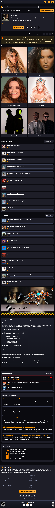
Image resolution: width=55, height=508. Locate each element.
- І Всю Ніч (12, 187)
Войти (49, 2)
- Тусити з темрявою (15, 208)
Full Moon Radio (14, 377)
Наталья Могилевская (14, 105)
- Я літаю (11, 268)
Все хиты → (49, 215)
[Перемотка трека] (31, 147)
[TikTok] (20, 495)
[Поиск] (25, 2)
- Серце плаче (18, 261)
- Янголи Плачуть (16, 166)
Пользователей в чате (16, 451)
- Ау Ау (16, 201)
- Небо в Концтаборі (19, 219)
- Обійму (14, 281)
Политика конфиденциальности (25, 498)
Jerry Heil (14, 75)
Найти (44, 2)
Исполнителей (14, 458)
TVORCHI (40, 136)
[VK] (34, 495)
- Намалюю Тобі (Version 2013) (19, 173)
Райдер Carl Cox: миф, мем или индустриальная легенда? (19, 427)
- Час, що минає (18, 247)
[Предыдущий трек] (24, 505)
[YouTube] (26, 495)
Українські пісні (16, 10)
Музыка (9, 10)
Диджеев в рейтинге (16, 457)
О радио (31, 478)
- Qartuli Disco (18, 254)
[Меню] (52, 2)
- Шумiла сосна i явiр (15, 233)
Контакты (31, 487)
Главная (3, 10)
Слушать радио (14, 379)
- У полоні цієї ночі (15, 240)
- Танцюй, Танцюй (15, 180)
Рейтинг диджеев (7, 485)
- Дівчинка (14, 145)
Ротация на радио (7, 478)
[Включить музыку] (27, 505)
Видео (4, 482)
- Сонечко (14, 159)
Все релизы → (49, 141)
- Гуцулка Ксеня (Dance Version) (19, 275)
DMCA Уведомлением (31, 42)
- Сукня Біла (15, 152)
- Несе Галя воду (16, 194)
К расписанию (48, 373)
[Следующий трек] (31, 505)
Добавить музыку (47, 10)
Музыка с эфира (33, 480)
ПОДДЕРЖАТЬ (32, 475)
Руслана (41, 75)
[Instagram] (29, 495)
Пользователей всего (16, 449)
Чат (3, 487)
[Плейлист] (53, 505)
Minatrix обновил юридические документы (15, 409)
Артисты (31, 482)
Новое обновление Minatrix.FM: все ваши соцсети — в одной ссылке (22, 399)
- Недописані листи (16, 226)
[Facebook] (32, 495)
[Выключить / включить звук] (53, 502)
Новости (31, 485)
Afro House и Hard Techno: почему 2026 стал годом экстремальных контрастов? (25, 435)
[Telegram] (23, 495)
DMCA (35, 498)
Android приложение (28, 491)
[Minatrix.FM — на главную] (2, 2)
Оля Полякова (41, 105)
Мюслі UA (14, 136)
